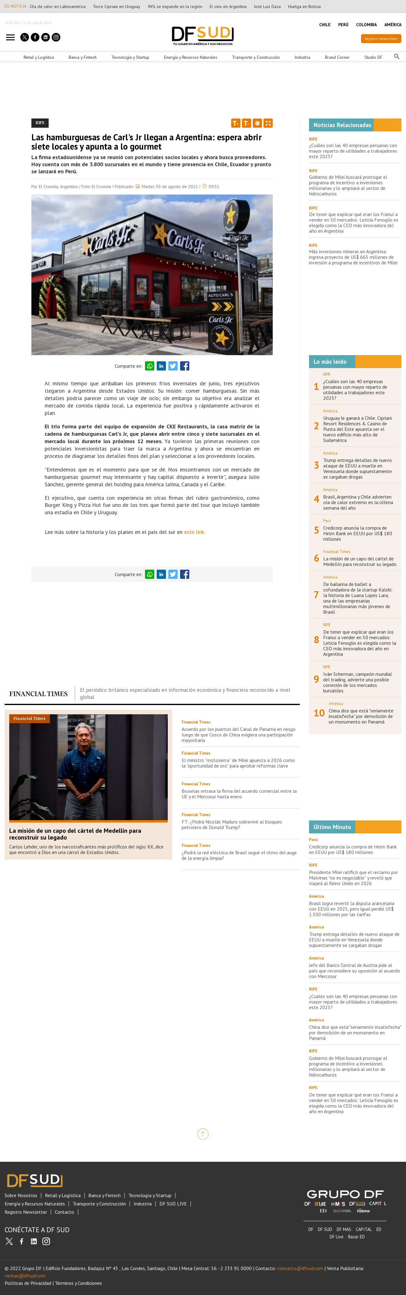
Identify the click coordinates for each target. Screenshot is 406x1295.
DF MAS (344, 1229)
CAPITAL (364, 1229)
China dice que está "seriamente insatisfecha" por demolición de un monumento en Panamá (361, 716)
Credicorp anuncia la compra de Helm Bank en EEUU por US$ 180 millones (357, 533)
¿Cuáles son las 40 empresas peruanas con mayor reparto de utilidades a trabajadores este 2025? (353, 150)
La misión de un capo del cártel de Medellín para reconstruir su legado (75, 834)
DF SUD (325, 1229)
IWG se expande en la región (175, 6)
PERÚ (343, 24)
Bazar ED (356, 1237)
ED (378, 1229)
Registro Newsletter (381, 38)
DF (310, 1229)
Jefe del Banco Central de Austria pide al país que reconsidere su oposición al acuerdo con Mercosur (354, 970)
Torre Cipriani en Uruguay (116, 6)
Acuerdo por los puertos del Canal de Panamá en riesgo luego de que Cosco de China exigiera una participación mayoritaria (238, 734)
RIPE (313, 139)
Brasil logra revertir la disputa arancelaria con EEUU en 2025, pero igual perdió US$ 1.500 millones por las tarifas (351, 908)
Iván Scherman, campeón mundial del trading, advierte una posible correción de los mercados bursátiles (357, 682)
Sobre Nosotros (21, 1195)
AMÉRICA (392, 24)
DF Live (337, 1237)
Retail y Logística (39, 57)
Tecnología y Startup (130, 57)
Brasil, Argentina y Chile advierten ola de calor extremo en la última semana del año (358, 502)
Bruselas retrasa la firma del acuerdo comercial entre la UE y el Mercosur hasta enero (239, 793)
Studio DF (373, 57)
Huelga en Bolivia (304, 6)
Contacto (64, 1212)
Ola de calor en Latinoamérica (58, 6)
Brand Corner (337, 57)
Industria (302, 57)
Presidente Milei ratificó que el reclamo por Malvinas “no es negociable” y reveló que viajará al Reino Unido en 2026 (353, 877)
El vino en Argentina (228, 6)
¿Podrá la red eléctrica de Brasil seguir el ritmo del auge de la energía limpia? (239, 855)
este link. (194, 531)
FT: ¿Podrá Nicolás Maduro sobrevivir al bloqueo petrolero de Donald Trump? (232, 824)
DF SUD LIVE (173, 1203)
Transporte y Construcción (256, 57)
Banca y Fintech (83, 57)
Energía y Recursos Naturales (190, 57)
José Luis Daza (267, 6)
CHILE (325, 24)
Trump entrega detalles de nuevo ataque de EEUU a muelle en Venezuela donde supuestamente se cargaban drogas (357, 468)
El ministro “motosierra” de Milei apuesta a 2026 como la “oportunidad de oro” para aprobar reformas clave (238, 762)
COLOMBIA (366, 24)
